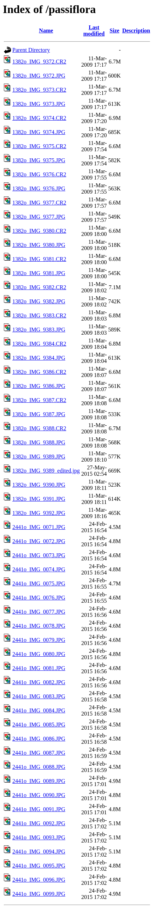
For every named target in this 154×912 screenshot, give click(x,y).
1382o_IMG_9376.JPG (38, 188)
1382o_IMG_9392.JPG (38, 513)
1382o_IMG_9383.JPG (38, 330)
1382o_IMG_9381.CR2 (39, 259)
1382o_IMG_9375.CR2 (39, 146)
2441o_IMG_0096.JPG (38, 880)
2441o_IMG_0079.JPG (38, 640)
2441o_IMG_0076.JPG (38, 598)
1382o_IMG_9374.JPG (38, 132)
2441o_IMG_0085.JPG (38, 725)
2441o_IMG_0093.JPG (38, 837)
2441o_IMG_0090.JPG (38, 795)
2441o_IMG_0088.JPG (38, 767)
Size (114, 31)
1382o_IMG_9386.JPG (38, 386)
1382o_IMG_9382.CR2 (39, 287)
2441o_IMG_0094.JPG (38, 852)
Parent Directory (31, 50)
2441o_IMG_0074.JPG (38, 569)
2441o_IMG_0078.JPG (38, 626)
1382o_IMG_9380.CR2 (39, 231)
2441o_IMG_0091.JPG (38, 809)
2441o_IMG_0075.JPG (38, 583)
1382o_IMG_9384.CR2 (39, 344)
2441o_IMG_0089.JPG (38, 781)
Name (46, 31)
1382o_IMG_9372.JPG (38, 76)
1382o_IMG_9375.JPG (38, 160)
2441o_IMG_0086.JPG (38, 739)
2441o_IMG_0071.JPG (38, 527)
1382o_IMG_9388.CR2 (39, 428)
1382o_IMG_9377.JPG (38, 217)
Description (136, 31)
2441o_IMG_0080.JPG (38, 654)
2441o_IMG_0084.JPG (38, 710)
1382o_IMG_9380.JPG (38, 245)
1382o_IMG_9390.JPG (38, 485)
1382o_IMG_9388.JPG (38, 442)
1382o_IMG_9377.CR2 (39, 203)
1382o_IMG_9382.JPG (38, 301)
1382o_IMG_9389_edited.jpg (46, 471)
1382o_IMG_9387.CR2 (39, 400)
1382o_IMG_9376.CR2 (39, 174)
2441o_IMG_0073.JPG (38, 555)
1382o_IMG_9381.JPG (38, 273)
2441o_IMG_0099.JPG (38, 894)
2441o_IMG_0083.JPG (38, 696)
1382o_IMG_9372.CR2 (39, 62)
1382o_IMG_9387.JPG (38, 414)
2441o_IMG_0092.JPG (38, 823)
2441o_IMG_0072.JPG (38, 541)
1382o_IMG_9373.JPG (38, 104)
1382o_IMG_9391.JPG (38, 499)
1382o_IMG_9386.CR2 (39, 372)
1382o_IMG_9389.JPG (38, 457)
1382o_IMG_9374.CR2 (39, 118)
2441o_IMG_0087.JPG (38, 753)
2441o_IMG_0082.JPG (38, 682)
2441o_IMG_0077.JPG (38, 612)
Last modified (94, 30)
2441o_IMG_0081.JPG (38, 668)
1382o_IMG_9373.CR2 (39, 90)
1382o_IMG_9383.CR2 (39, 315)
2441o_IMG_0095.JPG (38, 866)
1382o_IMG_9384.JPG (38, 358)
